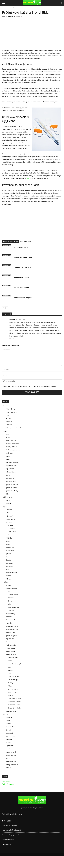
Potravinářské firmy (12, 462)
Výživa (5, 582)
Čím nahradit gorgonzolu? (10, 835)
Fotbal (8, 544)
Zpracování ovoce (14, 705)
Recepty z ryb (12, 692)
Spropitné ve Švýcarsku (9, 825)
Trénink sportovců (12, 573)
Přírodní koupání (11, 466)
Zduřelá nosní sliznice (22, 267)
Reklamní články (11, 472)
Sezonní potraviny (12, 626)
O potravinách (10, 620)
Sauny (8, 475)
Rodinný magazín (8, 784)
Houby (10, 661)
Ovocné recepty (13, 680)
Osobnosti (9, 453)
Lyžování (8, 554)
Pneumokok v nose (21, 277)
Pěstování (9, 623)
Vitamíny (9, 642)
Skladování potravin (12, 629)
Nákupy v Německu (12, 444)
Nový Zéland (12, 532)
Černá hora (11, 529)
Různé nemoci (10, 749)
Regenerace (10, 746)
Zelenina (11, 610)
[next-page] (6, 308)
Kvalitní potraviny (11, 588)
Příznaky (8, 743)
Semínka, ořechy (13, 607)
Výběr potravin (11, 645)
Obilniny (10, 598)
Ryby (9, 604)
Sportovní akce (11, 478)
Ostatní (5, 431)
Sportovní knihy (11, 481)
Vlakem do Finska (8, 840)
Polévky (10, 683)
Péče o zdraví (10, 736)
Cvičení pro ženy (11, 412)
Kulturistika (9, 422)
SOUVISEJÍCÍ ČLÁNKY (10, 242)
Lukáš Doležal (6, 844)
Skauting (8, 560)
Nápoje (10, 670)
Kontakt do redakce (16, 814)
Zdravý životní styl (12, 765)
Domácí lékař (10, 727)
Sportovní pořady (11, 488)
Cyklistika (9, 538)
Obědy (10, 673)
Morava (8, 503)
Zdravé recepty (11, 654)
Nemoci (8, 730)
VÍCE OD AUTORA (26, 242)
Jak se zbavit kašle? (22, 287)
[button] (3, 3)
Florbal (8, 541)
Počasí (8, 456)
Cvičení (5, 406)
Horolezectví (10, 551)
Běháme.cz (6, 782)
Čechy (8, 500)
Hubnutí (8, 585)
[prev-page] (3, 308)
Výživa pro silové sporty (13, 428)
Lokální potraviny (11, 440)
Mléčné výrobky (13, 595)
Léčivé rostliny (10, 614)
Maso (9, 591)
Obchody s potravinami (13, 450)
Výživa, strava (10, 648)
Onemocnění (10, 733)
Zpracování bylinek (14, 702)
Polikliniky (9, 459)
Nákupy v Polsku (11, 447)
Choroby (8, 724)
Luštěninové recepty (15, 664)
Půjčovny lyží (10, 469)
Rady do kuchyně (13, 689)
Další (7, 434)
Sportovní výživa (11, 636)
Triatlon (8, 576)
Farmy (8, 437)
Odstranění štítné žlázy (23, 257)
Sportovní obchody (12, 484)
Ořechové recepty (14, 676)
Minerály (9, 617)
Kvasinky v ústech (21, 247)
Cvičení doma (10, 409)
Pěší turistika (7, 497)
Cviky (7, 415)
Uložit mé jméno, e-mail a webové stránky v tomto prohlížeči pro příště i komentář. (30, 386)
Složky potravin (11, 632)
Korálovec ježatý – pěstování (11, 830)
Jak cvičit (8, 418)
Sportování (9, 563)
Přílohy (10, 686)
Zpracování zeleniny (14, 708)
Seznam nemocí (18, 8)
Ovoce (10, 601)
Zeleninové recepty (14, 698)
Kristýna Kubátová (9, 16)
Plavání (8, 557)
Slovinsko (11, 535)
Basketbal (9, 510)
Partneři (5, 814)
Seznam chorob (11, 752)
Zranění (8, 768)
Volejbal (8, 579)
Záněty (8, 758)
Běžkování (9, 516)
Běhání (8, 513)
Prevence (9, 739)
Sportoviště (9, 566)
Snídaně (10, 695)
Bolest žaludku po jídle (23, 298)
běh (28, 178)
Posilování (9, 425)
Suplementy (10, 639)
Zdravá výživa (10, 651)
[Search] (61, 3)
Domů (4, 8)
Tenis (7, 569)
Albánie (10, 525)
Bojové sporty (10, 519)
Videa (7, 494)
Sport (5, 507)
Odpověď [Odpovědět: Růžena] (11, 338)
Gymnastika (10, 547)
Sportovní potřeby (12, 491)
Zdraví (9, 8)
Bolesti (8, 721)
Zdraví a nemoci (11, 761)
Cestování (9, 522)
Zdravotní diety (11, 711)
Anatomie (9, 717)
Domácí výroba (13, 658)
